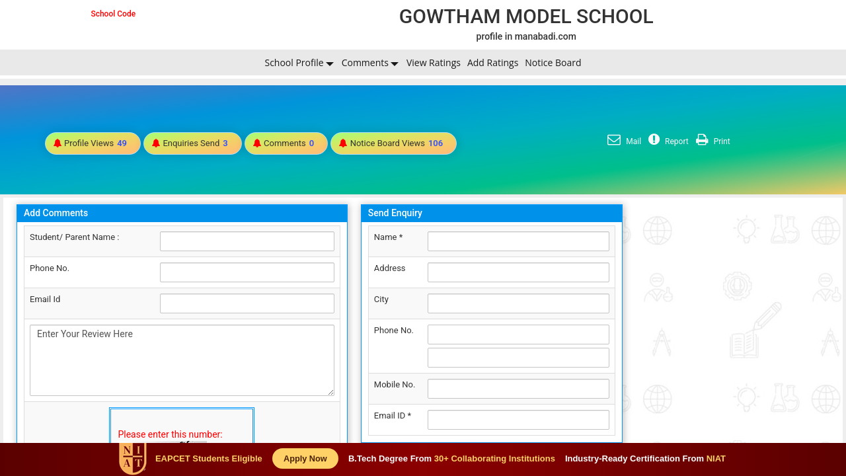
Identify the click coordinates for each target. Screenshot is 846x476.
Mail (622, 141)
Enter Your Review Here (182, 360)
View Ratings (433, 62)
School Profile (293, 62)
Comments (365, 62)
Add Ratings (492, 62)
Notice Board (553, 62)
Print (711, 141)
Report (667, 141)
